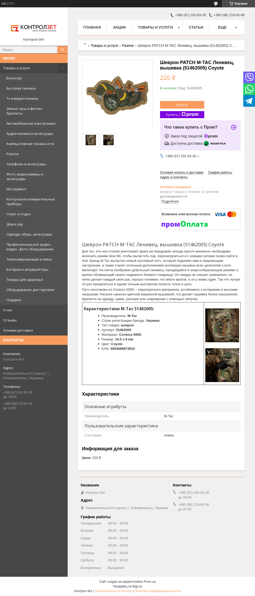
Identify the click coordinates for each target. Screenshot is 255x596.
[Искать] (62, 50)
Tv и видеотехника (22, 98)
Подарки (14, 299)
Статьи (196, 27)
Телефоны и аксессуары (26, 164)
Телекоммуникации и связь (29, 259)
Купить (182, 104)
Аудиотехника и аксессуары (30, 133)
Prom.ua (150, 582)
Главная (92, 27)
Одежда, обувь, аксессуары (29, 234)
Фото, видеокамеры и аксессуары (25, 176)
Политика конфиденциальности (158, 591)
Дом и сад (15, 224)
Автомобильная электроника (31, 123)
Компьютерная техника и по (30, 143)
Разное (13, 153)
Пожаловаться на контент (113, 591)
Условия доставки (18, 330)
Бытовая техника (21, 88)
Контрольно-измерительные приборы (31, 201)
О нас (7, 310)
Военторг (14, 78)
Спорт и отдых (19, 214)
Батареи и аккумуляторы (27, 269)
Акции (119, 27)
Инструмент (17, 189)
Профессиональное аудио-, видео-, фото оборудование (30, 246)
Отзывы (10, 320)
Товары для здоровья (25, 279)
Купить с (182, 114)
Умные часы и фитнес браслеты (24, 111)
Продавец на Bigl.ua (127, 586)
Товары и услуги (16, 68)
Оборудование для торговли (30, 289)
